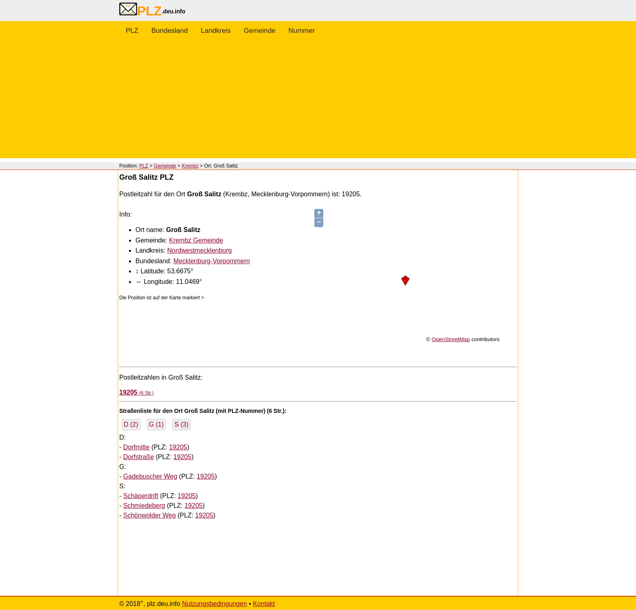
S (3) (181, 424)
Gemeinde (259, 30)
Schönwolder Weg (149, 515)
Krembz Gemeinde (196, 240)
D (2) (131, 424)
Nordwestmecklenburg (199, 250)
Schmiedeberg (144, 505)
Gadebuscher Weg (150, 476)
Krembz (190, 166)
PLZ (132, 30)
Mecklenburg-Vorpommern (211, 261)
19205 (178, 447)
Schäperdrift (140, 495)
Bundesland (169, 30)
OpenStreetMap (451, 339)
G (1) (156, 424)
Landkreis (216, 30)
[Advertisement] (318, 101)
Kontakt (264, 603)
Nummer (301, 30)
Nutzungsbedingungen (214, 603)
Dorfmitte (136, 447)
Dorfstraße (138, 456)
